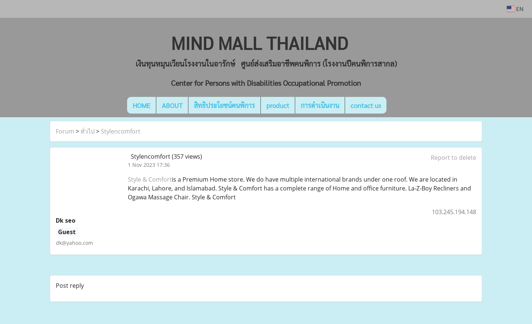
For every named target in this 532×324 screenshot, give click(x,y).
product (277, 105)
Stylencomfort (120, 131)
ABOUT (172, 105)
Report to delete (453, 157)
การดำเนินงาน (320, 105)
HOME (141, 105)
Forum (65, 131)
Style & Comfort (150, 179)
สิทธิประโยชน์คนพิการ (224, 105)
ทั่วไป (88, 131)
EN (515, 9)
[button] (397, 105)
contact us (366, 105)
